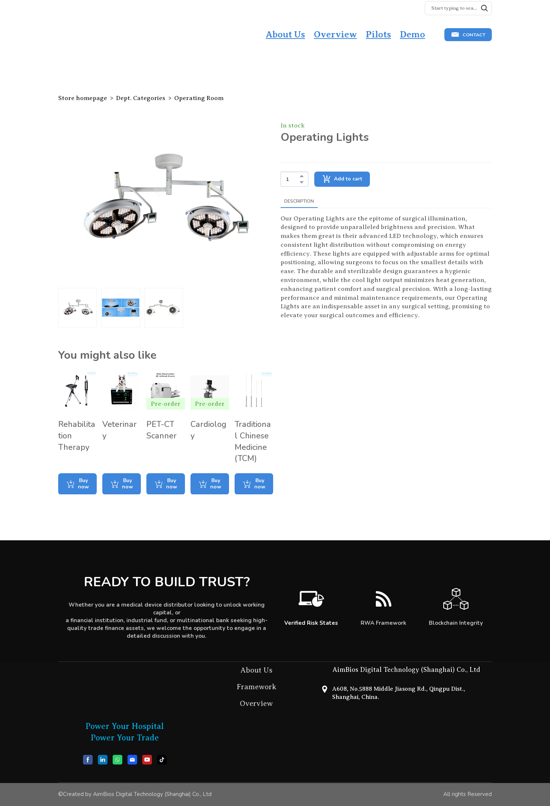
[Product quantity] (292, 179)
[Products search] (458, 8)
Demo (412, 34)
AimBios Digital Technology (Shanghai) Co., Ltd (406, 669)
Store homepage (82, 98)
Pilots (378, 34)
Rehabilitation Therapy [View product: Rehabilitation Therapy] (76, 436)
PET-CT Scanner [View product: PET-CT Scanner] (161, 430)
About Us (285, 34)
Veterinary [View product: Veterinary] (119, 430)
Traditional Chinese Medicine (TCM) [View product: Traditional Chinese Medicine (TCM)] (253, 441)
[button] (484, 8)
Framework (256, 687)
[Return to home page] (95, 34)
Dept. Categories (140, 98)
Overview (335, 34)
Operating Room (198, 98)
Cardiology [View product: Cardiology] (208, 430)
